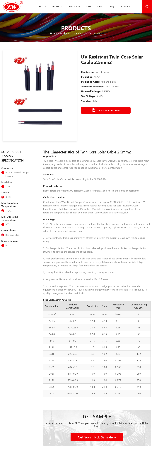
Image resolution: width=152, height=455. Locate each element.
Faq (112, 6)
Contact (125, 6)
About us (57, 6)
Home (42, 6)
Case (88, 6)
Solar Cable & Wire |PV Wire (87, 33)
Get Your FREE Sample (97, 437)
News (100, 6)
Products (74, 6)
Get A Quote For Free (105, 110)
